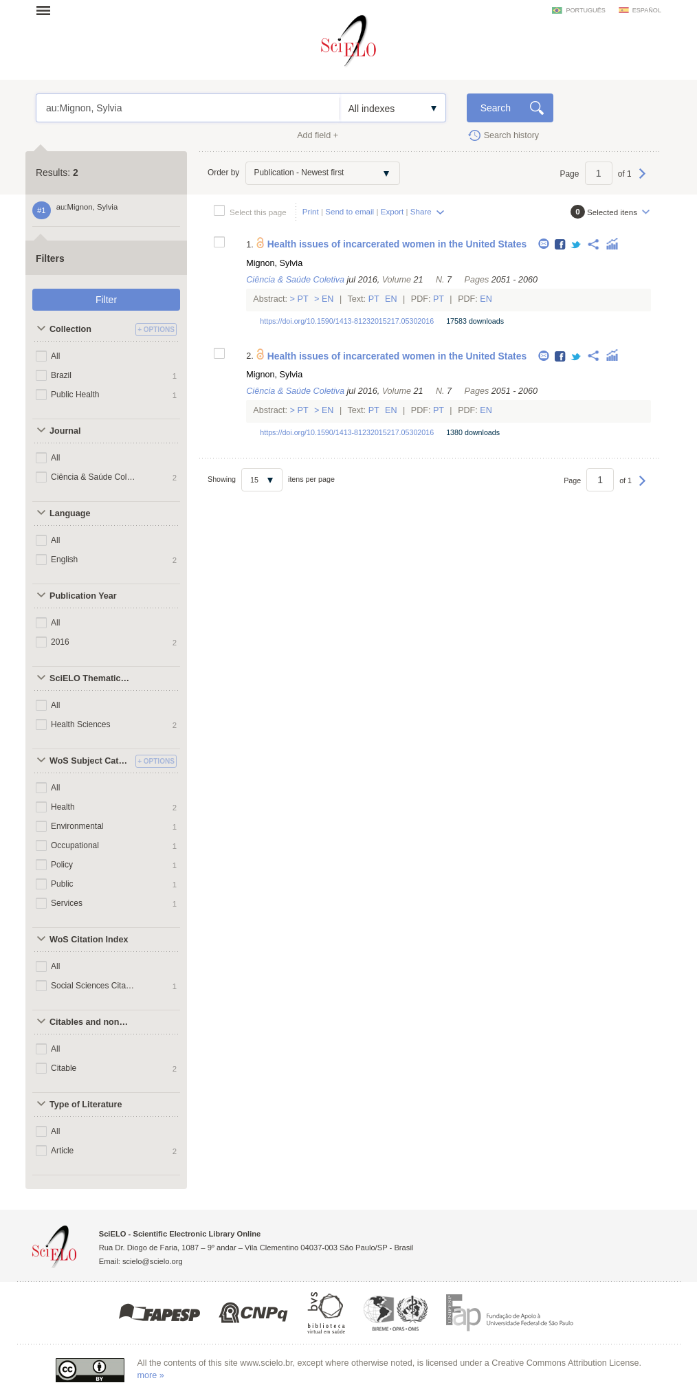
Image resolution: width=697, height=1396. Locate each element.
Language (69, 513)
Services (66, 903)
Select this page (258, 212)
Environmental (77, 826)
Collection (70, 329)
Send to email (349, 211)
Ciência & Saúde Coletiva (93, 477)
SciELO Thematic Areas (90, 678)
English (64, 559)
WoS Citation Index (89, 939)
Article (62, 1150)
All (55, 356)
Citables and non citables (90, 1022)
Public (62, 884)
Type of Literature (85, 1104)
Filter (106, 299)
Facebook (560, 245)
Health (63, 807)
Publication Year (83, 596)
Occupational (75, 845)
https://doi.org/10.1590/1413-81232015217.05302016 (347, 321)
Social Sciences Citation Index (93, 985)
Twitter (576, 245)
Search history (512, 135)
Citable (63, 1068)
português (585, 10)
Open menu (47, 10)
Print (310, 211)
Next (642, 180)
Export (392, 211)
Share (421, 211)
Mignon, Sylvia (274, 263)
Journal (65, 431)
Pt (303, 299)
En (327, 299)
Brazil (61, 375)
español (646, 10)
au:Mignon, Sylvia (188, 108)
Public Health (75, 394)
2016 (60, 642)
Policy (62, 864)
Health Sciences (81, 724)
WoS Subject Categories (90, 761)
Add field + (317, 135)
